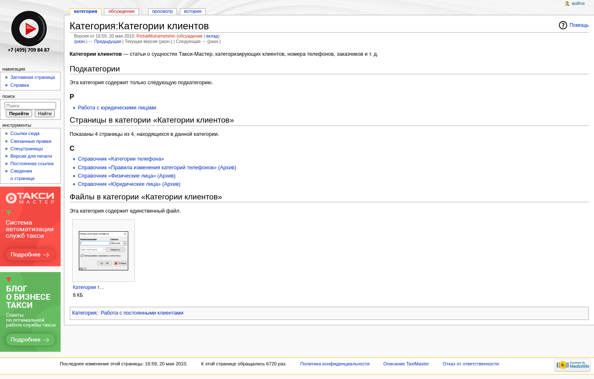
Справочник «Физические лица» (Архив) (127, 176)
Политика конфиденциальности (335, 363)
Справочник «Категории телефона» (121, 159)
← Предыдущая (105, 41)
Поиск (8, 96)
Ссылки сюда (25, 133)
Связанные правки (30, 141)
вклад (212, 35)
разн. (80, 41)
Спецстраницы (26, 148)
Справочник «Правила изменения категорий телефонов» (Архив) (157, 168)
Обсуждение (121, 11)
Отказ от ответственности (471, 363)
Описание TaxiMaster (406, 363)
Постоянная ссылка (31, 163)
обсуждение (190, 35)
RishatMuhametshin (156, 35)
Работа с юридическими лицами (117, 108)
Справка (19, 85)
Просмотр (162, 11)
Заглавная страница (32, 77)
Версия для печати (31, 156)
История (193, 11)
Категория (84, 313)
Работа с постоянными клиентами (142, 313)
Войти (578, 3)
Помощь (579, 25)
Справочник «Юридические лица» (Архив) (129, 184)
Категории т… (89, 287)
